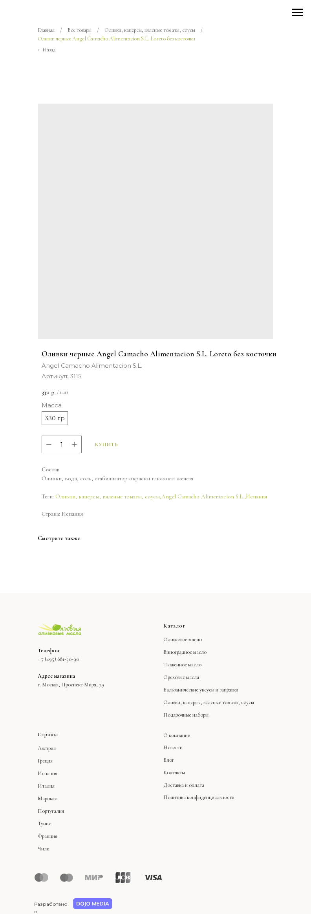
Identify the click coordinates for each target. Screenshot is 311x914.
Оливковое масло (182, 639)
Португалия (51, 811)
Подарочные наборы (186, 714)
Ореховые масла (181, 677)
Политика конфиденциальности (198, 797)
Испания (256, 496)
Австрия (47, 748)
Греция (45, 760)
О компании (176, 735)
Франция (47, 836)
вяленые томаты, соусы (228, 702)
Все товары (79, 30)
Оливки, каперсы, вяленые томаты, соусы (149, 30)
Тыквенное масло (182, 664)
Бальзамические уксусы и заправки (200, 689)
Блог (168, 760)
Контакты (174, 772)
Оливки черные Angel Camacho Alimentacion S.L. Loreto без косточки (116, 38)
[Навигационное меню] (297, 12)
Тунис (44, 823)
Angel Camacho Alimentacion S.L (202, 496)
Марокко (47, 798)
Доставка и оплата (183, 785)
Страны (48, 734)
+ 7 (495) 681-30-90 (58, 659)
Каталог (174, 625)
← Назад (46, 49)
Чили (43, 848)
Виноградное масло (185, 652)
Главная (46, 30)
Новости (173, 747)
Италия (46, 786)
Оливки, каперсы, (182, 702)
